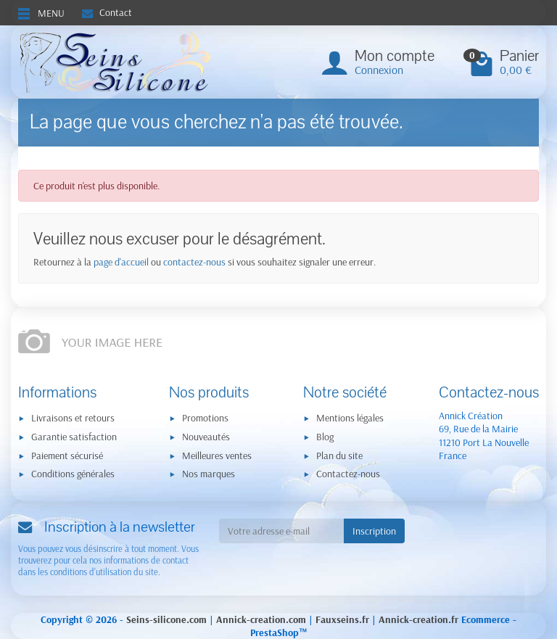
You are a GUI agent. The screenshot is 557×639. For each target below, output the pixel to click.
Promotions (205, 417)
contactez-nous (194, 261)
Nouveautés (206, 436)
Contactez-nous (348, 473)
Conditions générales (73, 473)
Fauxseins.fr (342, 619)
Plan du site (339, 455)
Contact (107, 12)
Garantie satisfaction (74, 436)
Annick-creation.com (261, 619)
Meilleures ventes (217, 455)
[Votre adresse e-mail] (281, 531)
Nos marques (208, 473)
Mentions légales (350, 417)
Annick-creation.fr (418, 619)
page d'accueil (121, 261)
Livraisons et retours (73, 417)
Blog (325, 436)
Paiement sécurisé (67, 455)
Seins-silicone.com (166, 619)
